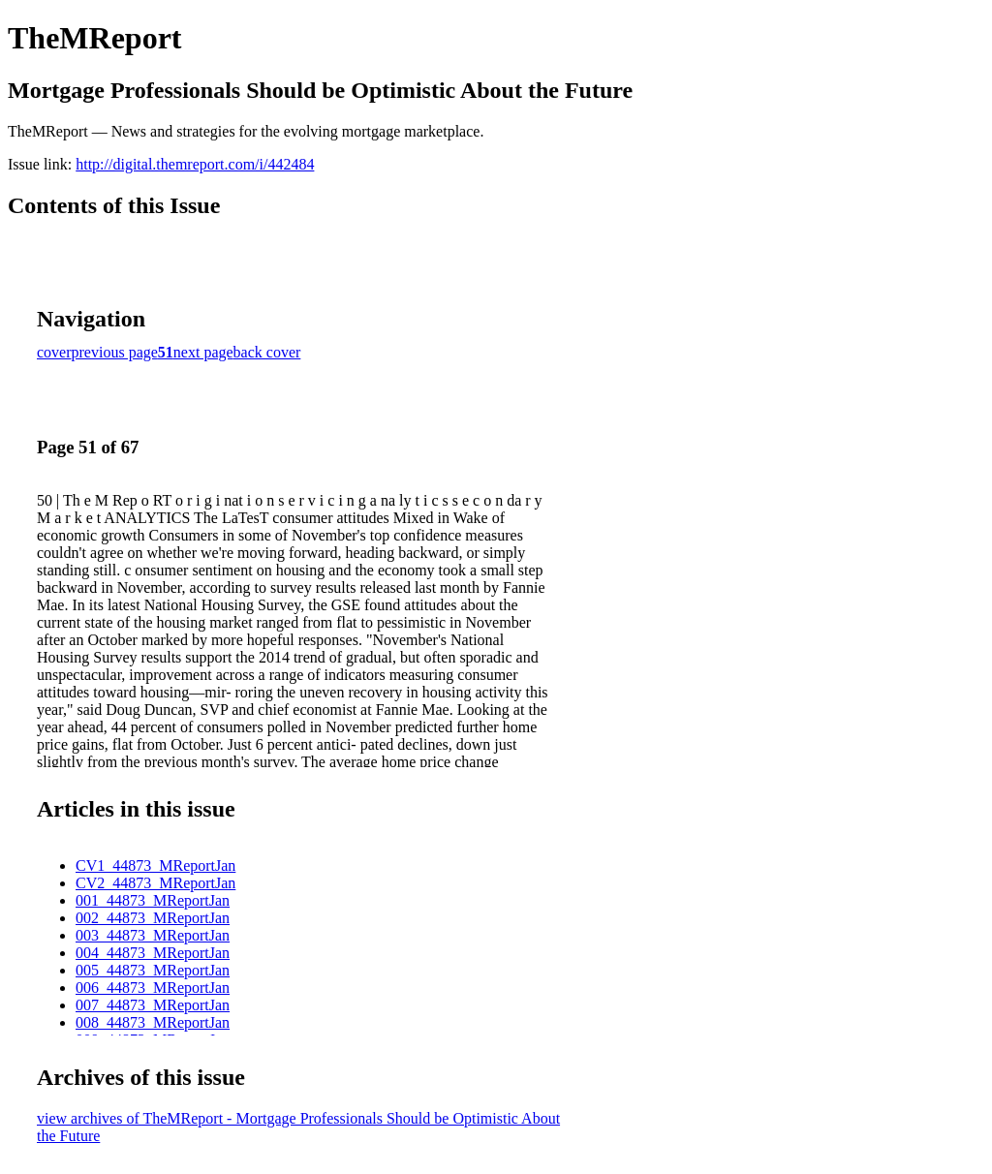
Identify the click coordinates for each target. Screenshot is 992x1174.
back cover (267, 352)
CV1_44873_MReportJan (155, 865)
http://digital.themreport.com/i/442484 (195, 164)
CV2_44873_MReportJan (155, 883)
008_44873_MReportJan (153, 1022)
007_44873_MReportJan (153, 1005)
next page (203, 352)
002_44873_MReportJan (153, 918)
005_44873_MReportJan (153, 970)
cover (54, 352)
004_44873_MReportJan (153, 952)
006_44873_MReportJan (153, 987)
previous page (115, 352)
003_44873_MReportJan (153, 935)
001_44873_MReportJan (153, 900)
